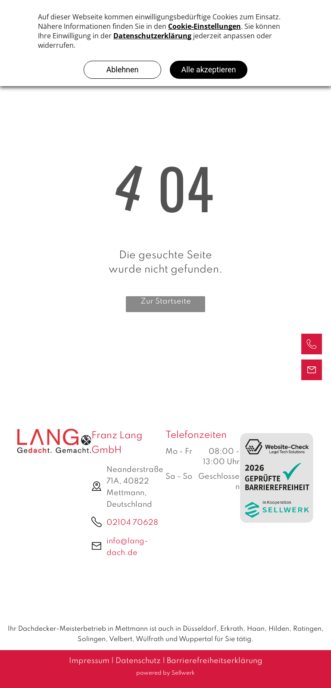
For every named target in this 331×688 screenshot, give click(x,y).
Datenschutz (138, 661)
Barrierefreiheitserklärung (214, 661)
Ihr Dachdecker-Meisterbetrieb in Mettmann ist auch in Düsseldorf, (113, 629)
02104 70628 (132, 523)
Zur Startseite (166, 301)
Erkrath (231, 629)
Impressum (89, 661)
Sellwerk (183, 673)
